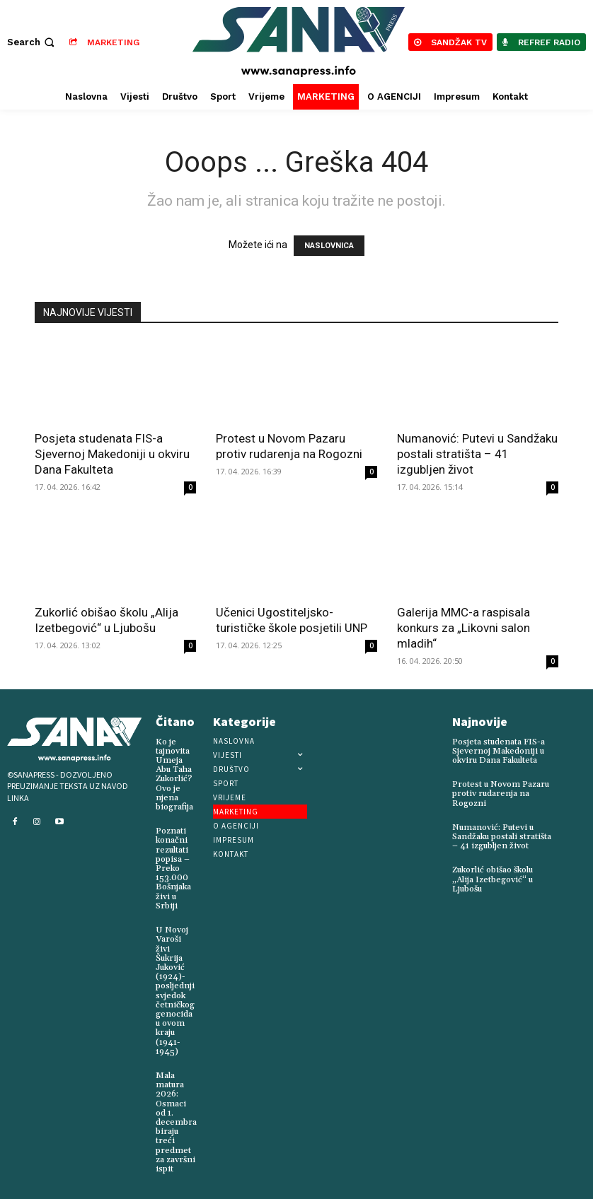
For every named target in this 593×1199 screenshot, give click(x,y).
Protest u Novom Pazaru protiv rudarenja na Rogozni (500, 793)
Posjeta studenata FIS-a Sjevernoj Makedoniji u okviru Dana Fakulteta (112, 453)
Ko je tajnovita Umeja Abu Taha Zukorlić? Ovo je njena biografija (174, 774)
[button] (32, 42)
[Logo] (298, 42)
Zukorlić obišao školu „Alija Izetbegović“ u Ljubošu (492, 879)
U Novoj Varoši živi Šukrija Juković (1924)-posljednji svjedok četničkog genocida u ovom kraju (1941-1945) (175, 990)
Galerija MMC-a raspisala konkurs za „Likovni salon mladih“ (463, 627)
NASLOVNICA (329, 245)
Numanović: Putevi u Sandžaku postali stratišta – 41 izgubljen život (477, 453)
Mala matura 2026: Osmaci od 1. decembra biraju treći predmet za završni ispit (176, 1122)
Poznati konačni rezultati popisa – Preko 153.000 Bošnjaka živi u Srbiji (173, 868)
